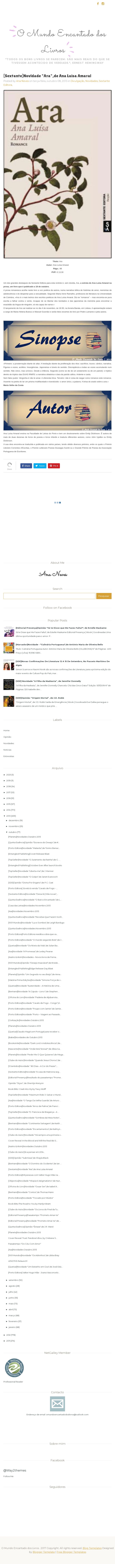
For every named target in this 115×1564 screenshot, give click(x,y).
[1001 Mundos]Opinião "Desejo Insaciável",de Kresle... (33, 963)
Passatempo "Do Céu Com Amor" (24, 1244)
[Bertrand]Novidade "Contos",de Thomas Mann (31, 1192)
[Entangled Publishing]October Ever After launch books (35, 865)
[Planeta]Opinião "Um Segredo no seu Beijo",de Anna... (35, 974)
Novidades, (92, 81)
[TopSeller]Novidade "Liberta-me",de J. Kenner (31, 871)
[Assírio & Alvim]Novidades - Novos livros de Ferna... (32, 957)
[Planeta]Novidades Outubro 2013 (24, 837)
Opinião (7, 737)
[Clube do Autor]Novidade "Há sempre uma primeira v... (35, 1135)
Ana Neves (22, 81)
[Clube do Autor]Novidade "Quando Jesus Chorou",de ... (35, 1060)
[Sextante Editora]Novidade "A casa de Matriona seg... (34, 1072)
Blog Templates (92, 1548)
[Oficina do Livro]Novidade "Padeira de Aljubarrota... (33, 997)
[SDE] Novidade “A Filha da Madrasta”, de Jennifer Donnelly (48, 681)
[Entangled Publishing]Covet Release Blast (28, 854)
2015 (8, 804)
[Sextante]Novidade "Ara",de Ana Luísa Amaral (30, 1169)
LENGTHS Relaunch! (17, 1261)
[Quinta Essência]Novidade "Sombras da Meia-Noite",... (34, 1117)
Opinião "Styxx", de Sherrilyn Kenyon (26, 1083)
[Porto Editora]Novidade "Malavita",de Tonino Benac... (34, 848)
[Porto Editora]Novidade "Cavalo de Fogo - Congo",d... (34, 1003)
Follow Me (8, 1476)
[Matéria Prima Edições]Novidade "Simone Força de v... (35, 980)
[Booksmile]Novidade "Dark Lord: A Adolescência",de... (35, 1043)
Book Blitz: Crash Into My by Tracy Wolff (27, 1089)
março (12, 1315)
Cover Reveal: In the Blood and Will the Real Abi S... (33, 1140)
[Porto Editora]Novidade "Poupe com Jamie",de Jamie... (35, 1008)
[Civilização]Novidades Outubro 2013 (26, 1020)
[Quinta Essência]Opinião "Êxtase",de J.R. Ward (30, 1226)
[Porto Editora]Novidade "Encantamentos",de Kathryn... (35, 1129)
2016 (8, 798)
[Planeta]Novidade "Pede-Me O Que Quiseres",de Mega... (36, 1054)
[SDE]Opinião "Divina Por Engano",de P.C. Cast (30, 882)
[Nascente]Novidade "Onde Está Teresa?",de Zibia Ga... (34, 1049)
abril (11, 1309)
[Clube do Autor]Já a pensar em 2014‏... (26, 1152)
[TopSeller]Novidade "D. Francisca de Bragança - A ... (33, 1112)
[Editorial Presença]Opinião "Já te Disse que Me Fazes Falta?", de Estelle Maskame (61, 628)
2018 (8, 786)
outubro (13, 832)
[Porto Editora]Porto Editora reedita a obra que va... (33, 934)
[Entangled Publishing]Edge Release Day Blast (30, 968)
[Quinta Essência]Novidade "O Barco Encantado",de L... (35, 899)
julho (11, 1292)
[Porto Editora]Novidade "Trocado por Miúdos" (30, 1198)
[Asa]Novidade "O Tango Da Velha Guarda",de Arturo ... (34, 1100)
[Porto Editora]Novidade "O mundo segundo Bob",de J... (35, 940)
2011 (8, 1341)
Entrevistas (8, 756)
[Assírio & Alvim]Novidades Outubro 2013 (27, 1146)
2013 (8, 816)
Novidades (8, 743)
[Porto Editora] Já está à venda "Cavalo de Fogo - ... (33, 888)
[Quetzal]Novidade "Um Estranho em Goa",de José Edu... (35, 1267)
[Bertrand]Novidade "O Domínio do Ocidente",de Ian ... (34, 1163)
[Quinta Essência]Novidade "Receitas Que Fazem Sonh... (35, 917)
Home (6, 730)
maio (11, 1303)
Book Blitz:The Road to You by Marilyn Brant (29, 1204)
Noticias (7, 750)
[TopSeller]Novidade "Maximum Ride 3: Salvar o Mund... (35, 1095)
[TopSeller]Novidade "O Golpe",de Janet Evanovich (33, 877)
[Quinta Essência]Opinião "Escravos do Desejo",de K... (34, 842)
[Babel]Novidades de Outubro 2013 (25, 1037)
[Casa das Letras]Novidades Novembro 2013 (29, 905)
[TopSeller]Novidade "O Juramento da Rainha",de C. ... (34, 859)
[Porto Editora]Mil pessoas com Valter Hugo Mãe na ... (34, 1175)
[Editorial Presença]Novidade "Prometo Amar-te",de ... (34, 1221)
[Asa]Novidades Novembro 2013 (23, 911)
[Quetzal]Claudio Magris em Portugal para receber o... (34, 1031)
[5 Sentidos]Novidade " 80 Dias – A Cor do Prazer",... (33, 1066)
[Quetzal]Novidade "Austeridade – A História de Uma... (34, 986)
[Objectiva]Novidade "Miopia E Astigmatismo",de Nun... (34, 1181)
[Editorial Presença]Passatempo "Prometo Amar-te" (33, 1215)
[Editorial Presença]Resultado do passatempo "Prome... (35, 1077)
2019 (8, 780)
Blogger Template (44, 1552)
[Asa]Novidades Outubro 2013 (22, 1249)
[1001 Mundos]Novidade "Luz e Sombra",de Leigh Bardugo (36, 922)
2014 (8, 810)
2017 (8, 792)
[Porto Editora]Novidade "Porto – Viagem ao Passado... (34, 1014)
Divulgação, (78, 81)
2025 (8, 774)
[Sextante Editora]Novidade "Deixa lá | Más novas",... (33, 894)
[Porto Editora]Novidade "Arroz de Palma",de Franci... (33, 1106)
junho (11, 1298)
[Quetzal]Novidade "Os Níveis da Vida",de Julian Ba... (33, 945)
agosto (12, 1286)
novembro (14, 826)
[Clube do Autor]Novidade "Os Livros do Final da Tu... (33, 1209)
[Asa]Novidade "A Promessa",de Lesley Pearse (30, 951)
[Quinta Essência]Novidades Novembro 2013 (29, 928)
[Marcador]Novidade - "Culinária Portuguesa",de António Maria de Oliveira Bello (59, 644)
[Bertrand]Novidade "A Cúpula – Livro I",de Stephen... (33, 991)
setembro (13, 1280)
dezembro (14, 820)
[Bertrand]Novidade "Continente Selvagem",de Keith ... (35, 1123)
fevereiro (13, 1321)
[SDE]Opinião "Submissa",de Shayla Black (28, 1158)
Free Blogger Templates (71, 1552)
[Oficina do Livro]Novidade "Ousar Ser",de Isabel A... (33, 1186)
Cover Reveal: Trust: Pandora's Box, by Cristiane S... (32, 1238)
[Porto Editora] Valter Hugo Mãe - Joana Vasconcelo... (34, 1272)
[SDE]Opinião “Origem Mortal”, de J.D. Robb (40, 698)
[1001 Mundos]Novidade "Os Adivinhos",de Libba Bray (33, 1255)
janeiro (12, 1327)
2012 (8, 1335)
